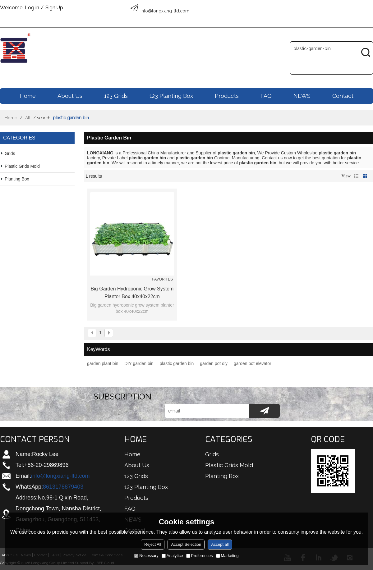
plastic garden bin (177, 363)
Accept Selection (186, 544)
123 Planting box (171, 96)
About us (70, 96)
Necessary (146, 555)
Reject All (152, 544)
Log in (32, 8)
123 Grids (116, 96)
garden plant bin (102, 363)
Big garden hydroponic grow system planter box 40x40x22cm (132, 292)
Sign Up (54, 8)
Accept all (219, 544)
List (356, 176)
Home (28, 96)
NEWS (302, 96)
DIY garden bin (138, 363)
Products (227, 96)
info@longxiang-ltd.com (60, 476)
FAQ (266, 96)
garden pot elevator (252, 363)
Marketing (227, 555)
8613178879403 (63, 487)
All (27, 117)
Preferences (199, 555)
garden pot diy (214, 363)
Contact (342, 96)
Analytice (172, 555)
